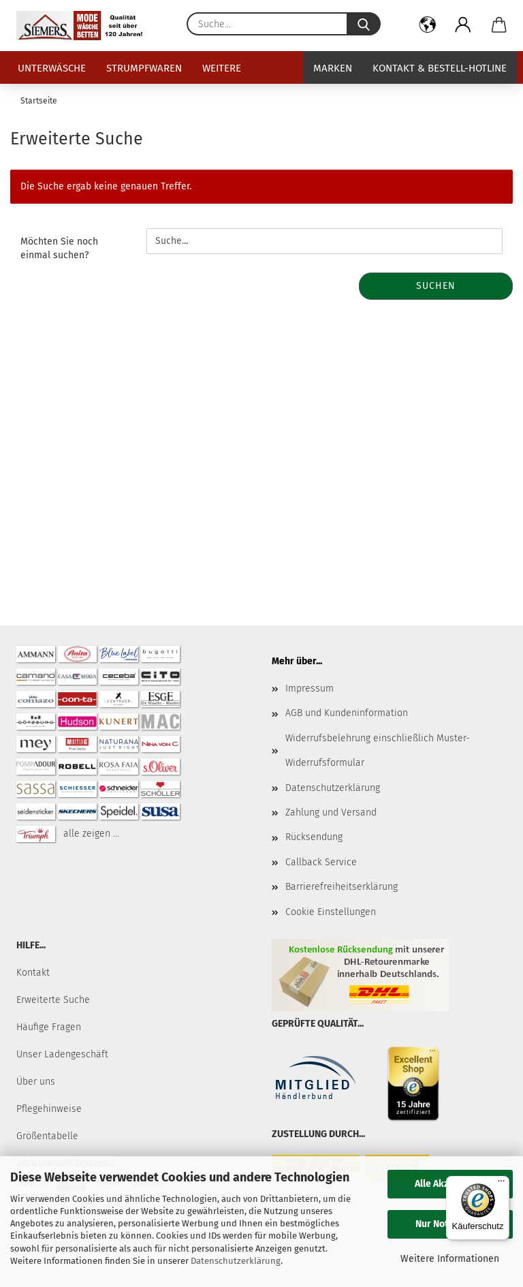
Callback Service (321, 862)
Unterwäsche (52, 68)
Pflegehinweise (49, 1109)
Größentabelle (47, 1136)
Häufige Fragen (48, 1027)
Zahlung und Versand (331, 812)
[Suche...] (364, 23)
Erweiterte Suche (53, 1000)
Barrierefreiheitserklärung (341, 887)
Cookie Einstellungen (330, 912)
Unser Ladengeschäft (62, 1054)
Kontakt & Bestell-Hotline (440, 68)
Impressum (309, 688)
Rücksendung (314, 837)
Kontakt (33, 972)
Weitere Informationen (449, 1259)
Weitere (221, 68)
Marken (332, 68)
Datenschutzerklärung (236, 1261)
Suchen (436, 286)
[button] (428, 27)
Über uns (35, 1081)
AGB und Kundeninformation (346, 713)
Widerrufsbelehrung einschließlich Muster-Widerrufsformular (377, 750)
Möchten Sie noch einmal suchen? (59, 248)
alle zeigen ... (91, 833)
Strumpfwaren (144, 68)
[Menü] (501, 1184)
